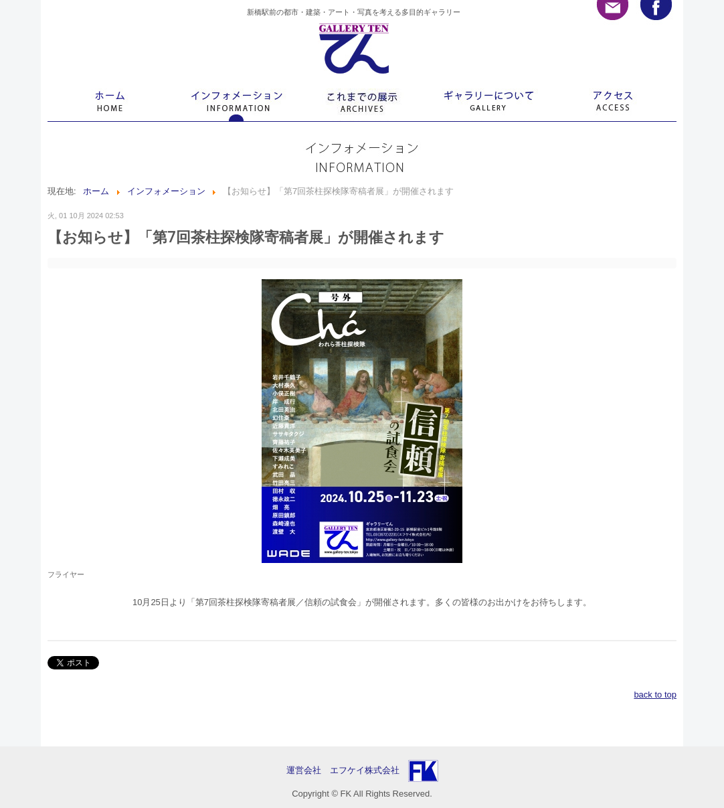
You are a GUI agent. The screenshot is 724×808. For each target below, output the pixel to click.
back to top (655, 695)
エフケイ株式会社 (364, 770)
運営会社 (308, 770)
